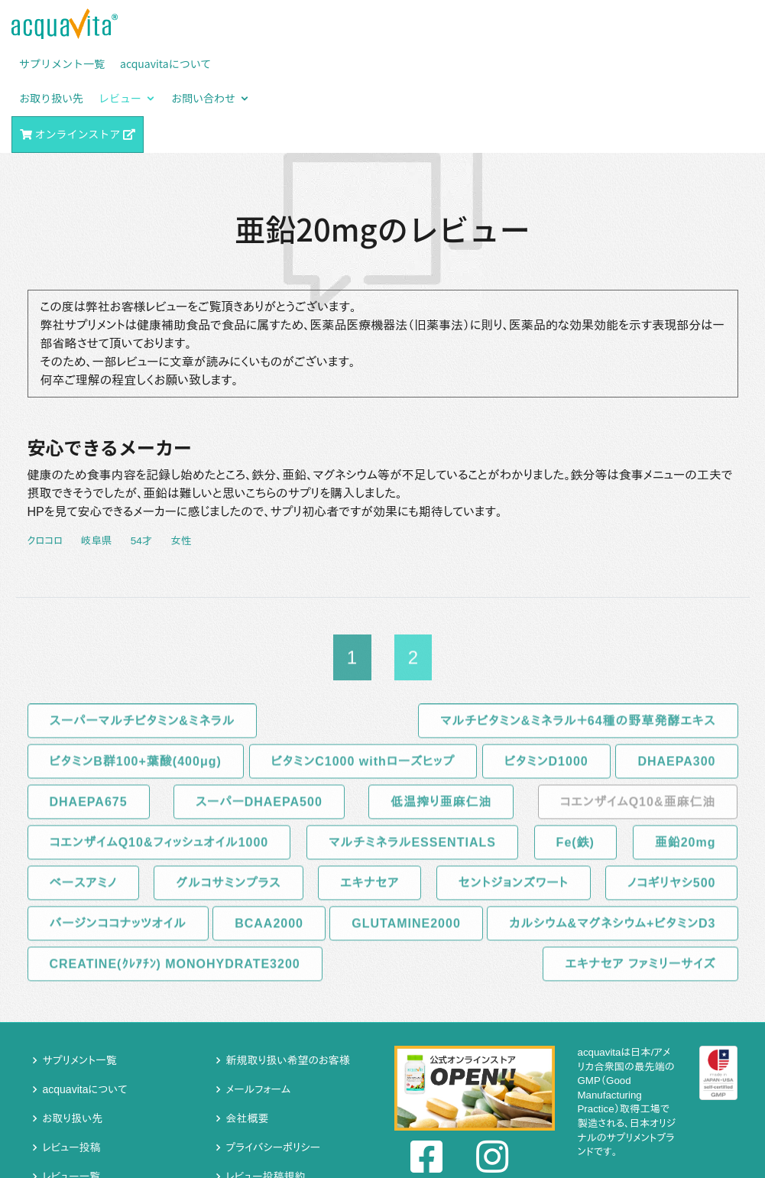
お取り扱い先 (73, 1019)
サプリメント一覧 (80, 961)
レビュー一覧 (72, 1077)
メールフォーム (258, 990)
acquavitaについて (85, 990)
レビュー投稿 (72, 1048)
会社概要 (247, 1019)
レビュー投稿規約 (266, 1077)
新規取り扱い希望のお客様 (288, 961)
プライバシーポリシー (273, 1048)
